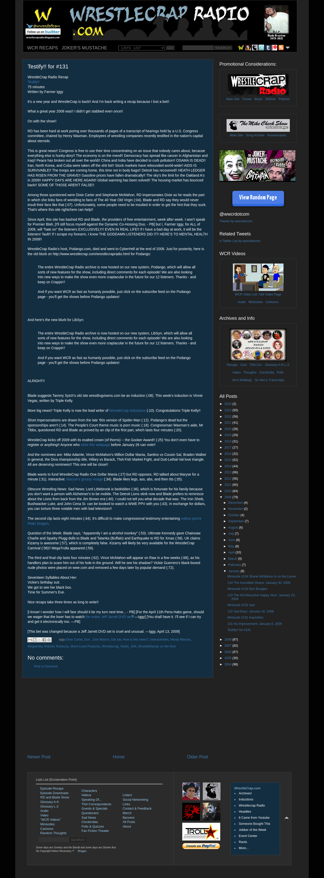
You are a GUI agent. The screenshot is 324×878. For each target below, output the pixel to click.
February (235, 565)
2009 (228, 497)
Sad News (89, 817)
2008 (228, 639)
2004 (228, 664)
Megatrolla (35, 646)
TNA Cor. (255, 365)
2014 (228, 466)
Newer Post (38, 756)
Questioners (90, 813)
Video (44, 815)
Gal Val (116, 639)
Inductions (246, 799)
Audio (242, 302)
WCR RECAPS (42, 47)
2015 (228, 460)
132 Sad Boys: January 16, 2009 (250, 611)
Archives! (245, 793)
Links (126, 804)
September (236, 521)
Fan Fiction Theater (95, 831)
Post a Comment (46, 666)
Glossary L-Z (49, 806)
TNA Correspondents (96, 804)
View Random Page (258, 198)
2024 (228, 404)
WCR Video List (246, 294)
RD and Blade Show (54, 797)
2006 (228, 652)
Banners (129, 817)
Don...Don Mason (96, 639)
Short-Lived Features (85, 646)
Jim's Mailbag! (242, 380)
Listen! (127, 795)
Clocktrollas (90, 822)
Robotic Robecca (56, 646)
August (233, 527)
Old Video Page (270, 294)
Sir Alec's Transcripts (269, 380)
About (127, 826)
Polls (280, 372)
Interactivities (159, 639)
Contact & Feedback (137, 808)
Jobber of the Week (252, 830)
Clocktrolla (266, 372)
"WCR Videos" (50, 819)
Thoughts (250, 372)
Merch (127, 813)
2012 (228, 478)
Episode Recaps (52, 788)
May (231, 546)
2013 (228, 472)
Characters (89, 791)
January (234, 571)
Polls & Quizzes (93, 826)
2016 (228, 454)
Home (119, 756)
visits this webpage (95, 445)
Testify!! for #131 (239, 630)
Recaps (232, 365)
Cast (243, 365)
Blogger (82, 851)
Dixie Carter (74, 639)
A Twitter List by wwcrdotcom (239, 241)
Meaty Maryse (180, 639)
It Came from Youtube (254, 817)
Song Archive (255, 135)
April (232, 552)
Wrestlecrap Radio (252, 805)
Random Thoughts (53, 833)
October (234, 515)
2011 (228, 485)
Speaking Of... (92, 799)
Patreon (284, 99)
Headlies (245, 811)
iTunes (247, 99)
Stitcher (270, 99)
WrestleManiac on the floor (157, 646)
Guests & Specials (95, 808)
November (236, 509)
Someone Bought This (254, 824)
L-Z (286, 365)
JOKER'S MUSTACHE (84, 47)
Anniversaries (276, 135)
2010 (228, 491)
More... (244, 848)
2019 (228, 435)
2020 (228, 429)
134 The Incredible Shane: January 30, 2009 (258, 583)
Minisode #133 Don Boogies (247, 589)
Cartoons (272, 302)
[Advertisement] (118, 716)
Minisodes (256, 302)
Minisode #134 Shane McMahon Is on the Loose (261, 576)
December (236, 503)
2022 (228, 416)
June (232, 540)
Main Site (233, 99)
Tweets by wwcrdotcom (235, 221)
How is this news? (135, 639)
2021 (228, 422)
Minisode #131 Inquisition (245, 617)
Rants (243, 842)
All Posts (129, 822)
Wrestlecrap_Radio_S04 (119, 646)
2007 (228, 645)
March (233, 559)
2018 (228, 441)
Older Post (197, 756)
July (231, 533)
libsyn (258, 99)
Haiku (236, 372)
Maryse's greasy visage (84, 479)
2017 (228, 447)
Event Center (248, 836)
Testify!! (33, 82)
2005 (228, 658)
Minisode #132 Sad (241, 605)
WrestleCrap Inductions (127, 410)
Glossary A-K (274, 365)
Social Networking (135, 799)
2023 (228, 410)
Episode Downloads (54, 793)
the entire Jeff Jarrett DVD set (109, 617)
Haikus (86, 795)
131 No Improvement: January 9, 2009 (254, 624)
